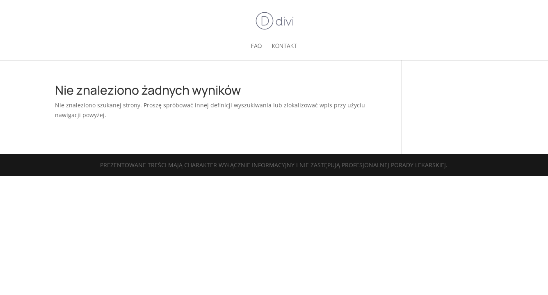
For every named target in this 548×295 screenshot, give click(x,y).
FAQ (256, 46)
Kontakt (284, 46)
